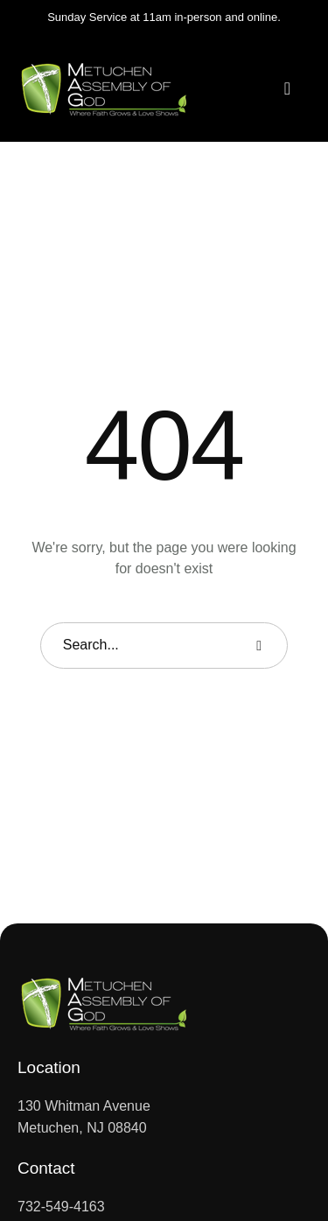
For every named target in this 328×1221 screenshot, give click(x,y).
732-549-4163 (61, 1206)
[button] (288, 88)
